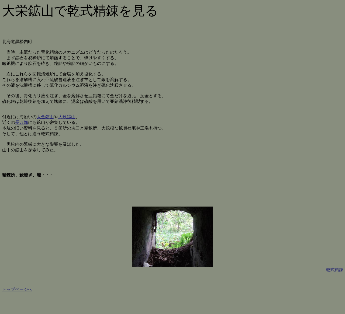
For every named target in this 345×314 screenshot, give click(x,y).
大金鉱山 (45, 116)
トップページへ (17, 289)
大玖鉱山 (66, 116)
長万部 (21, 122)
